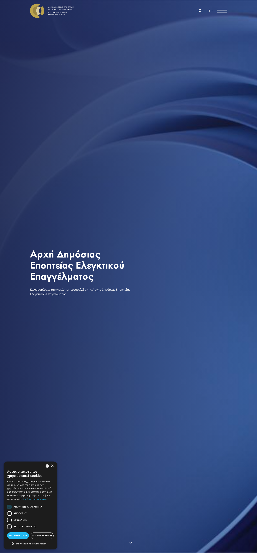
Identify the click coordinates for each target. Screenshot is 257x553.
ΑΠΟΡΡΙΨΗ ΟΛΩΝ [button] (42, 535)
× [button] (52, 466)
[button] (30, 543)
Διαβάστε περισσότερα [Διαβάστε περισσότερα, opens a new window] (35, 499)
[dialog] (30, 505)
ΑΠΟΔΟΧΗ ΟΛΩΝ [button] (18, 535)
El (210, 11)
